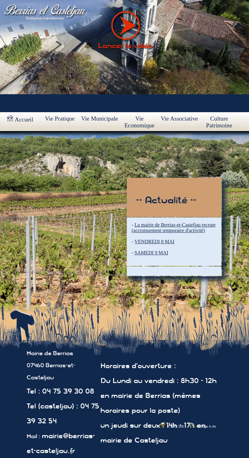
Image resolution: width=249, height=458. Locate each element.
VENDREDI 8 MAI (155, 241)
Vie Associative (179, 118)
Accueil (20, 119)
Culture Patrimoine (219, 122)
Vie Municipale (99, 118)
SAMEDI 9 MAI (151, 252)
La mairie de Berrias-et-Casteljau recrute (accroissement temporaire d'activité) (173, 227)
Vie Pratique (59, 118)
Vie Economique (139, 122)
